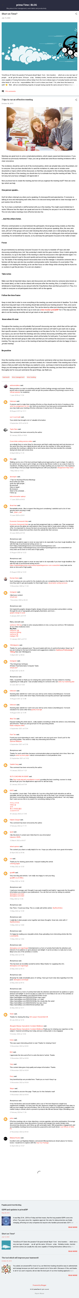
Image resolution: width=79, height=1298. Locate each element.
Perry (11, 1076)
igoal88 (12, 873)
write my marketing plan (66, 682)
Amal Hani (13, 505)
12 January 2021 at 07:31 (18, 639)
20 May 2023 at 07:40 (17, 955)
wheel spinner (14, 846)
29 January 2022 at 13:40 (18, 814)
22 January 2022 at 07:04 (18, 784)
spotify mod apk (36, 710)
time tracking (31, 377)
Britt (11, 1052)
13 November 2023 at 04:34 (19, 1058)
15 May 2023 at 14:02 (17, 939)
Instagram (13, 592)
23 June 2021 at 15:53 (17, 685)
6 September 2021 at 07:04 (19, 728)
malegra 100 (14, 636)
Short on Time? (9, 14)
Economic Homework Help (19, 521)
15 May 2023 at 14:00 (17, 925)
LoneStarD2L (14, 936)
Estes (12, 1040)
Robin (12, 1014)
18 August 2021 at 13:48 (18, 699)
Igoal (11, 832)
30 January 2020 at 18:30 (18, 435)
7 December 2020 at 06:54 (18, 600)
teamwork (6, 377)
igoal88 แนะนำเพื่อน (16, 878)
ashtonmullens (15, 385)
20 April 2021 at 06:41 (17, 671)
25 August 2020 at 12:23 (18, 552)
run (11, 859)
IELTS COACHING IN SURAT (19, 776)
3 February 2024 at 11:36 (18, 1112)
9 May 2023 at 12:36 (16, 899)
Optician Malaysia (16, 741)
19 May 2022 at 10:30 (17, 881)
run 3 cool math (15, 417)
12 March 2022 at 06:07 (18, 840)
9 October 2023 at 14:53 (18, 1034)
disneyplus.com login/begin (19, 948)
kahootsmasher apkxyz (18, 496)
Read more (72, 1227)
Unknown (13, 401)
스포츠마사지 (14, 811)
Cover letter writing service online (21, 441)
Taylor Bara (13, 429)
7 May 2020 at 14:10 (16, 471)
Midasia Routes (15, 1138)
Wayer (12, 1088)
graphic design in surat (17, 613)
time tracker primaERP (50, 310)
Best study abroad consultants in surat (26, 779)
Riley (11, 459)
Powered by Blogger (39, 1285)
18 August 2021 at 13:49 (18, 713)
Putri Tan (13, 734)
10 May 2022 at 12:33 (17, 867)
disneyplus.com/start (17, 894)
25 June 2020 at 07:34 (17, 533)
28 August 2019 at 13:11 (18, 411)
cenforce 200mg (15, 632)
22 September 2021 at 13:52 (19, 758)
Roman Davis (14, 578)
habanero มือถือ (15, 837)
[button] (76, 14)
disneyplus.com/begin (21, 980)
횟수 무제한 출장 (15, 809)
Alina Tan (13, 719)
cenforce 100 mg (15, 625)
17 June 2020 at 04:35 (17, 499)
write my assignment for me (19, 406)
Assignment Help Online (66, 468)
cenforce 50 (14, 634)
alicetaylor (13, 477)
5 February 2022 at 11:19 (18, 826)
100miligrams (14, 645)
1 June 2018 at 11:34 (17, 395)
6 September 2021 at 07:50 (19, 744)
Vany (11, 1064)
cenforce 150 (14, 630)
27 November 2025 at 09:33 (19, 1132)
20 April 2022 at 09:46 (17, 853)
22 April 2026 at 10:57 (17, 1146)
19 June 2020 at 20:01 (17, 515)
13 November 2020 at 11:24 (19, 586)
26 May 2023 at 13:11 (17, 1008)
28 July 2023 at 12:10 (17, 1020)
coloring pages (15, 863)
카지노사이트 (14, 803)
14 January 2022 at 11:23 (18, 770)
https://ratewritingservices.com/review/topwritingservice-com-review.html (35, 565)
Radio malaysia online (17, 725)
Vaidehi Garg (14, 764)
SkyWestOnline (58, 908)
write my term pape (22, 755)
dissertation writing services (57, 583)
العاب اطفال (18, 512)
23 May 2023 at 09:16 (17, 983)
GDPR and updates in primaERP (15, 1210)
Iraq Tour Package (42, 1143)
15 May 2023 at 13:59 (17, 911)
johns (12, 1118)
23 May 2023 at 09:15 (17, 969)
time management (18, 377)
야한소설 (13, 805)
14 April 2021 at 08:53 (17, 655)
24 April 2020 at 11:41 (17, 453)
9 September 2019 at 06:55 (19, 423)
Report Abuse (39, 1293)
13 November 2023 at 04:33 (19, 1046)
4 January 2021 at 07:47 (18, 616)
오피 (11, 807)
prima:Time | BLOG (26, 4)
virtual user (13, 597)
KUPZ (12, 790)
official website (15, 392)
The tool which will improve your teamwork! (20, 1258)
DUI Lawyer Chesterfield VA (39, 1017)
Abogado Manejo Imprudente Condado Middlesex (26, 1026)
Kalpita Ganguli (15, 820)
